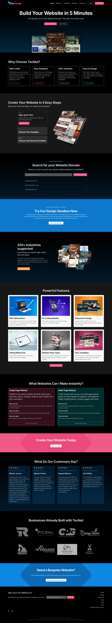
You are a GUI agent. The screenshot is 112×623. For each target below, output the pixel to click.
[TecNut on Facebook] (9, 611)
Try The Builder (88, 83)
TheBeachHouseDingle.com (66, 470)
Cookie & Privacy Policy (97, 607)
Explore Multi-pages (81, 423)
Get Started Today (56, 365)
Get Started (99, 3)
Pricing (102, 595)
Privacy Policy (58, 617)
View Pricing (63, 24)
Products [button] (59, 3)
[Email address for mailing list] (56, 597)
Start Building (39, 83)
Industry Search (64, 83)
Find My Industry (24, 268)
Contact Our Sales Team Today (56, 580)
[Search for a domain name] (48, 174)
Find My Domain (80, 174)
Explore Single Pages (31, 423)
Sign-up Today (56, 446)
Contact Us (82, 3)
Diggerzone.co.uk (39, 470)
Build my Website (50, 24)
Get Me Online (15, 83)
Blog (102, 600)
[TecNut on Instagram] (12, 611)
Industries (67, 3)
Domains (74, 3)
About (102, 592)
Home (52, 3)
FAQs (102, 602)
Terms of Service (66, 617)
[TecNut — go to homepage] (14, 3)
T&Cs (102, 605)
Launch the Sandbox (56, 223)
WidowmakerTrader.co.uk (16, 470)
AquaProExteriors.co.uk (90, 470)
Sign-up (70, 597)
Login (90, 3)
